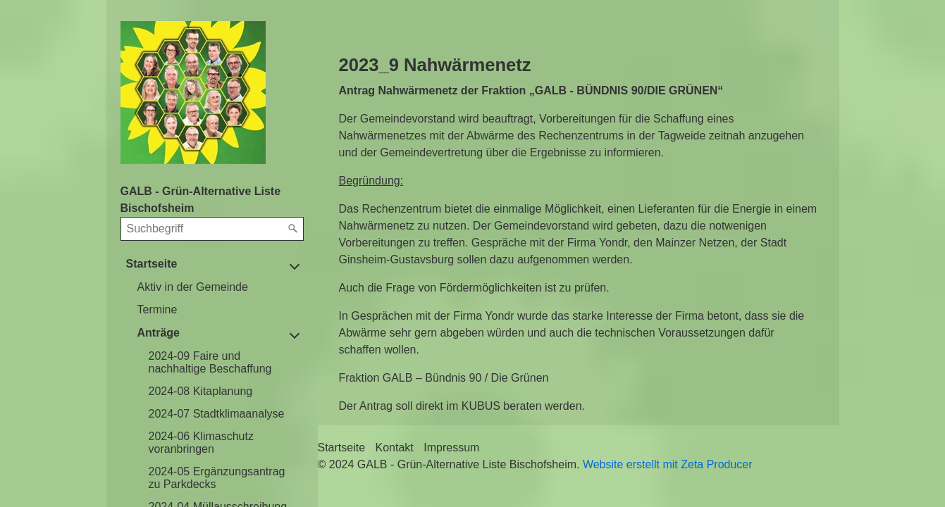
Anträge (158, 333)
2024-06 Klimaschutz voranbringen (201, 442)
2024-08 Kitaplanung (201, 391)
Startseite (152, 264)
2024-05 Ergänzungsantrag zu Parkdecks (217, 477)
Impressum (451, 447)
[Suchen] (293, 229)
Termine (157, 309)
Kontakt (395, 447)
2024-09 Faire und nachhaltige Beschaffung (210, 362)
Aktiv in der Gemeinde (192, 287)
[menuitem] (218, 287)
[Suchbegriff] (212, 229)
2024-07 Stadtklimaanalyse (217, 414)
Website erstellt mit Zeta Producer (668, 464)
